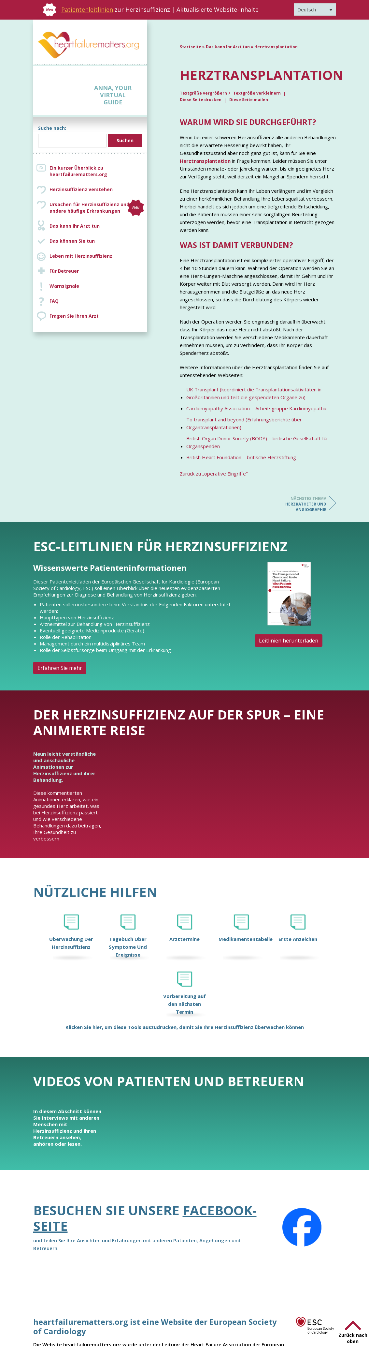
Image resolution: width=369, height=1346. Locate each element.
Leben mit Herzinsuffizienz (81, 256)
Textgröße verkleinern (257, 93)
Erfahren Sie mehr (59, 668)
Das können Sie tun (72, 241)
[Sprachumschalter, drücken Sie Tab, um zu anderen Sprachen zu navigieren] (315, 9)
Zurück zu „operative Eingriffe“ (214, 473)
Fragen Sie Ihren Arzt (74, 316)
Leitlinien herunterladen (288, 640)
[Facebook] (301, 1227)
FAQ (54, 301)
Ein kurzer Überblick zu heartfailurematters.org (78, 171)
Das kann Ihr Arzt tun (75, 226)
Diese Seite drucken (200, 99)
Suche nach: (52, 128)
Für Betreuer (64, 271)
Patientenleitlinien (87, 9)
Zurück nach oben (352, 1338)
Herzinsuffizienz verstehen (81, 189)
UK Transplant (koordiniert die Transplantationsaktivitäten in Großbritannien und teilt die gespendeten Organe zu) (253, 393)
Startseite (190, 47)
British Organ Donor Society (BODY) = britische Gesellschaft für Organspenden (257, 442)
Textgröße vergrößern (203, 93)
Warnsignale (64, 286)
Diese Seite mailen (248, 99)
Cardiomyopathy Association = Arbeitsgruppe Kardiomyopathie (257, 408)
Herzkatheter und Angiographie (300, 504)
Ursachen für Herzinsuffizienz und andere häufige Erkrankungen (97, 208)
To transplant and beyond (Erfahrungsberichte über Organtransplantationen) (244, 423)
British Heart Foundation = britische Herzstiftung (241, 457)
